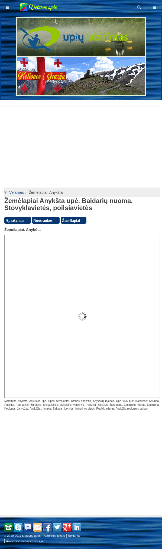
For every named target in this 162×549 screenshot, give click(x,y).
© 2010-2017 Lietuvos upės (22, 535)
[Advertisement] (82, 102)
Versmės (16, 192)
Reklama (74, 535)
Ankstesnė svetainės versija (24, 541)
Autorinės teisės (54, 535)
